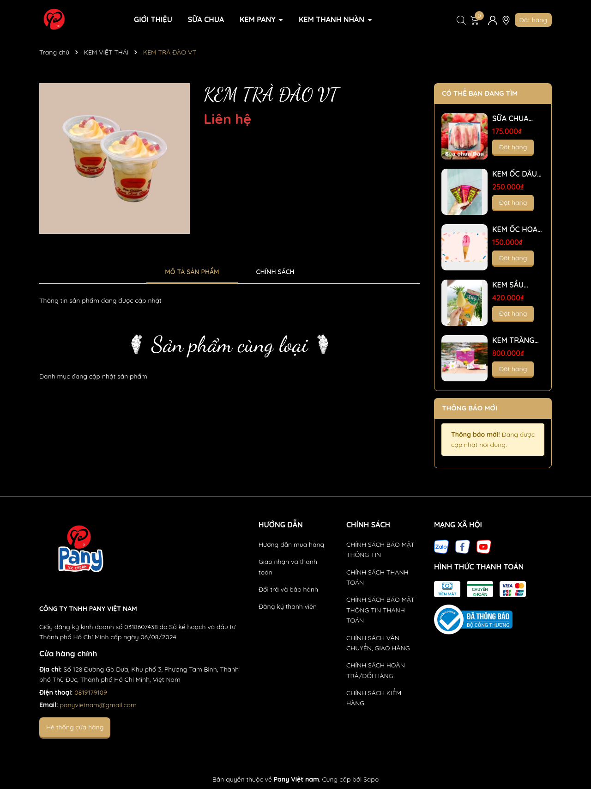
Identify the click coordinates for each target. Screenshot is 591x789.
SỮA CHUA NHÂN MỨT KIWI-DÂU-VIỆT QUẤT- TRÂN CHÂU (513, 118)
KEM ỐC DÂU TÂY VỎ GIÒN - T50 (517, 174)
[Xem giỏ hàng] (474, 20)
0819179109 (90, 692)
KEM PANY (258, 19)
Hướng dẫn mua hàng (291, 544)
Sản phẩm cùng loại (229, 344)
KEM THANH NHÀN (332, 19)
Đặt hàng (533, 20)
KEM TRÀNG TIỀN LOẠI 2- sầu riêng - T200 (514, 340)
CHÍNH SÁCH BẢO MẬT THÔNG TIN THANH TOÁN (380, 609)
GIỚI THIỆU (153, 19)
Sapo (371, 779)
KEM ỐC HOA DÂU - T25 (514, 229)
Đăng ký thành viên (288, 606)
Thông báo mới (469, 408)
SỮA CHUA (206, 19)
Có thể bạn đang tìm (480, 93)
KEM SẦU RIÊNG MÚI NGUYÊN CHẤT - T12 (517, 285)
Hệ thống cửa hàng (74, 727)
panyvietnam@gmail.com (98, 705)
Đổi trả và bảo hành (288, 589)
